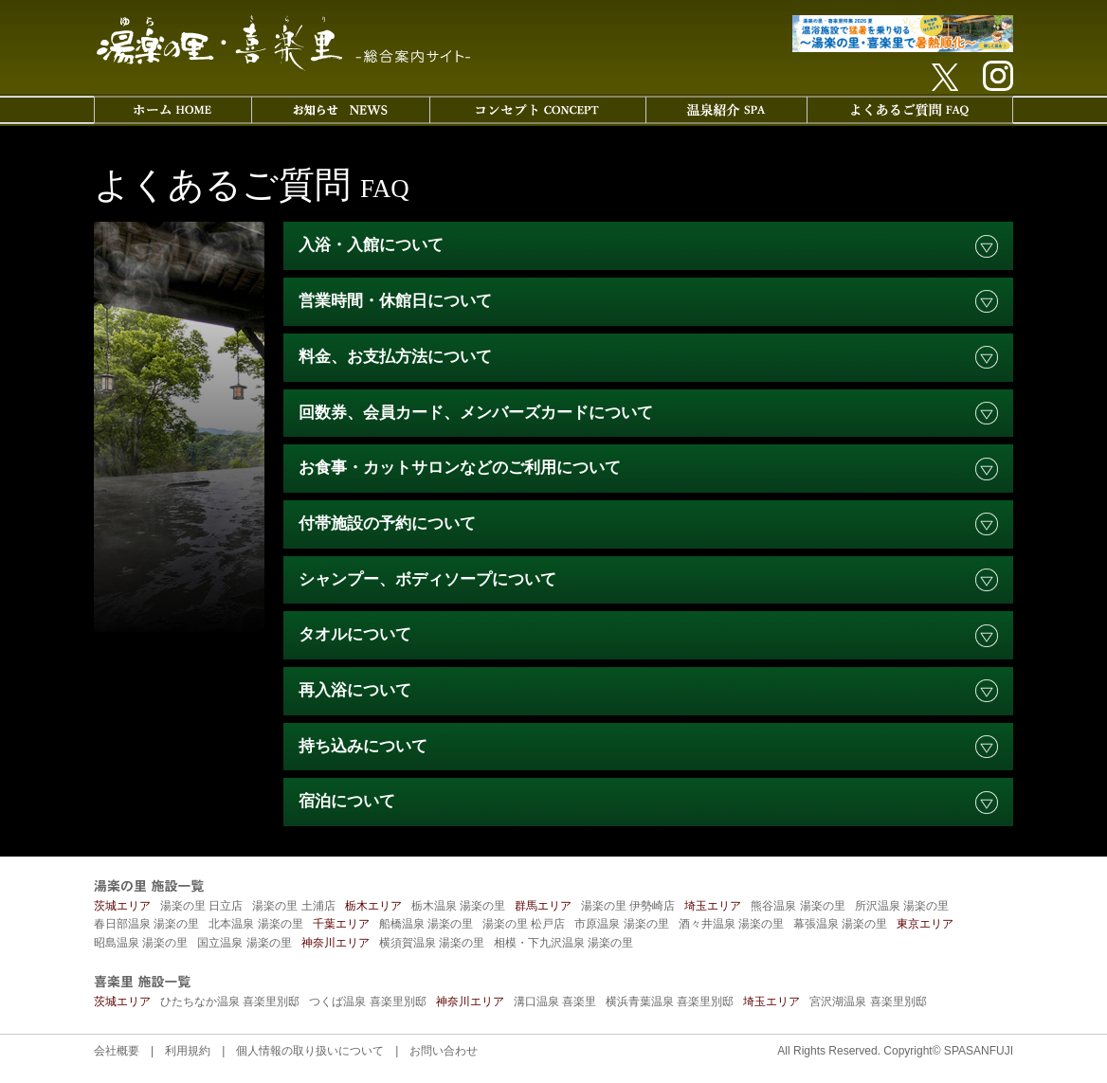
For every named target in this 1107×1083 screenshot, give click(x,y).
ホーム (172, 110)
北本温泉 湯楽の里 (255, 923)
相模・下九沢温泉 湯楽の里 (563, 942)
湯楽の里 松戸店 (523, 923)
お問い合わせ (443, 1050)
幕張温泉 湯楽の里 (840, 923)
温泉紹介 (726, 110)
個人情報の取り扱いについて (310, 1050)
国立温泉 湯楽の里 (244, 942)
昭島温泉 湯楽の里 (141, 942)
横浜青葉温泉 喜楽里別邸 (670, 1001)
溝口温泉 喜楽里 (555, 1001)
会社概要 (116, 1050)
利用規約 (187, 1050)
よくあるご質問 (910, 110)
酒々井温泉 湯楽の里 (731, 923)
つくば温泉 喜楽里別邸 (367, 1001)
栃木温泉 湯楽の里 (458, 905)
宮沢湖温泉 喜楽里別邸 (867, 1001)
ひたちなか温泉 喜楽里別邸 (229, 1001)
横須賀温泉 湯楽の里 (431, 942)
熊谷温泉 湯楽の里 (797, 905)
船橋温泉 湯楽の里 (426, 923)
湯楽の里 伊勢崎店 (628, 905)
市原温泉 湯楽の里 (621, 923)
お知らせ (340, 110)
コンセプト (537, 110)
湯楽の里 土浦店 (293, 905)
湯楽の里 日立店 (201, 905)
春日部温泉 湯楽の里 (146, 923)
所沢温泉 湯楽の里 (902, 905)
